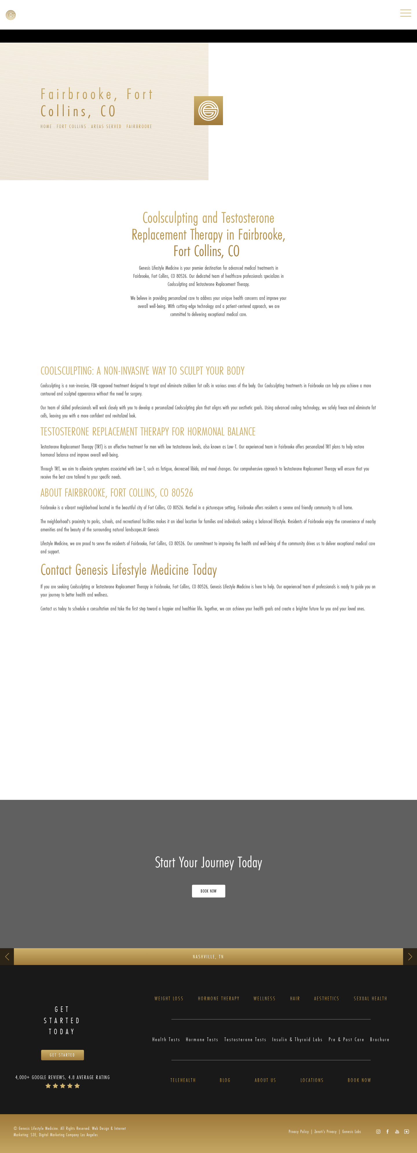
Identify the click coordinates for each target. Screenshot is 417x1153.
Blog (225, 1080)
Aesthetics (327, 998)
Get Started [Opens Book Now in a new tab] (62, 1055)
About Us (266, 1080)
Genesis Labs (351, 1131)
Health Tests (166, 1040)
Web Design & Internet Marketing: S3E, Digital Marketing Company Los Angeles (70, 1131)
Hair (295, 998)
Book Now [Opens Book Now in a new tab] (209, 891)
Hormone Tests (202, 1040)
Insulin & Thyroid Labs (297, 1040)
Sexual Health (370, 998)
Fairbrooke (139, 126)
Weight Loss (169, 998)
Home (46, 126)
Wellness (265, 998)
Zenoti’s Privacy (325, 1131)
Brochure (380, 1040)
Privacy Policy (299, 1131)
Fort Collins (72, 126)
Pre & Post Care (347, 1040)
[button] (378, 1132)
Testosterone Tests (245, 1040)
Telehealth (183, 1080)
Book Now (360, 1080)
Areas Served (106, 126)
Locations (312, 1080)
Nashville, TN (208, 956)
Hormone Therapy (219, 998)
